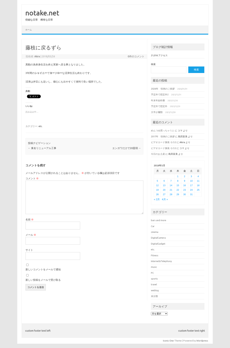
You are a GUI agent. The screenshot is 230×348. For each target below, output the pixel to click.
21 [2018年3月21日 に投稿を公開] (171, 190)
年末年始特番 (158, 100)
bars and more (158, 220)
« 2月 (157, 199)
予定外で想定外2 (160, 94)
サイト (29, 250)
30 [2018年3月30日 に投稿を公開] (184, 194)
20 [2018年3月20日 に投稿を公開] (164, 190)
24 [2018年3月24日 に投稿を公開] (191, 190)
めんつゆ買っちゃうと (162, 130)
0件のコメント (136, 56)
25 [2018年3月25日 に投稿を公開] (198, 190)
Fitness (154, 255)
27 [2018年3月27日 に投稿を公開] (164, 194)
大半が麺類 (157, 112)
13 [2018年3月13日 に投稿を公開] (164, 185)
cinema (154, 232)
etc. (40, 126)
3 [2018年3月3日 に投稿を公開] (191, 176)
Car (153, 226)
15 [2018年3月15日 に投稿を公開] (177, 185)
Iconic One (168, 340)
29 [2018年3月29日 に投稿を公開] (177, 194)
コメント (32, 178)
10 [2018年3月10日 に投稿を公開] (191, 180)
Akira (37, 56)
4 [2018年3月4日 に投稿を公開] (198, 176)
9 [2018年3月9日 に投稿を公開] (184, 180)
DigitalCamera (158, 237)
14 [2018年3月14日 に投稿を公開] (171, 185)
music (154, 267)
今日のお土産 (158, 154)
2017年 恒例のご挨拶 (163, 136)
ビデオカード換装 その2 (163, 142)
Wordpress (202, 340)
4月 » (165, 199)
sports (154, 278)
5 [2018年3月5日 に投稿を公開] (157, 180)
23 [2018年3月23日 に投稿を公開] (184, 190)
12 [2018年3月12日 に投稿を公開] (157, 185)
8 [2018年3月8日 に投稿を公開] (177, 180)
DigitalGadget (158, 243)
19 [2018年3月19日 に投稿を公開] (157, 190)
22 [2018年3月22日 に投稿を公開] (177, 190)
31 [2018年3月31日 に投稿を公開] (191, 194)
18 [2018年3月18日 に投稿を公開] (198, 185)
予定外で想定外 (159, 106)
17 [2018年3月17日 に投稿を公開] (191, 185)
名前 (30, 219)
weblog (155, 290)
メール (31, 234)
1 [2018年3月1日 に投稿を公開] (177, 176)
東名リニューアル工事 (42, 148)
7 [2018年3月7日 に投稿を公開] (171, 180)
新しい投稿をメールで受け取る (43, 279)
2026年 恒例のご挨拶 (163, 88)
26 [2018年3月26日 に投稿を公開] (157, 194)
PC (152, 273)
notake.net (42, 13)
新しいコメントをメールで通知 (43, 269)
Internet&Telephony (161, 261)
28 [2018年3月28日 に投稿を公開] (171, 194)
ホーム (28, 29)
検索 (153, 64)
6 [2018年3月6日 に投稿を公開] (164, 180)
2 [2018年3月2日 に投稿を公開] (184, 176)
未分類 (154, 296)
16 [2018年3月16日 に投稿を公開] (184, 185)
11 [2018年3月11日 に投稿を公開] (198, 180)
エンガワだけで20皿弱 (126, 148)
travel (154, 284)
